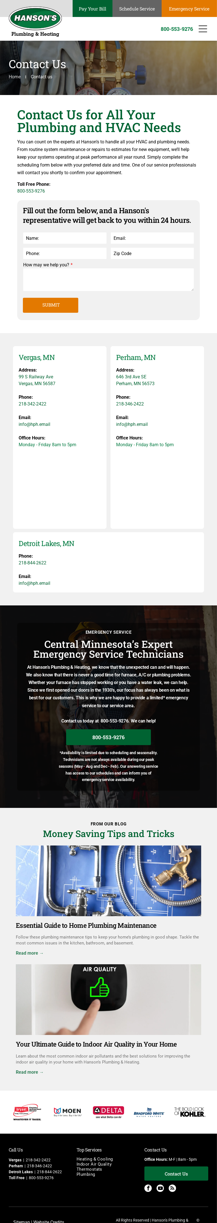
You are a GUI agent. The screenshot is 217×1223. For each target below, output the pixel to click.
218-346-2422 (130, 404)
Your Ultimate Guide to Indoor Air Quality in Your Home (96, 1044)
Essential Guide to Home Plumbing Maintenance (86, 925)
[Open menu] (203, 29)
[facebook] (148, 1189)
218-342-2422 (32, 404)
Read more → (30, 953)
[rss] (172, 1189)
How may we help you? (46, 265)
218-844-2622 (32, 563)
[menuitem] (108, 1159)
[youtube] (160, 1189)
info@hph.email (34, 424)
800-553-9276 (31, 191)
